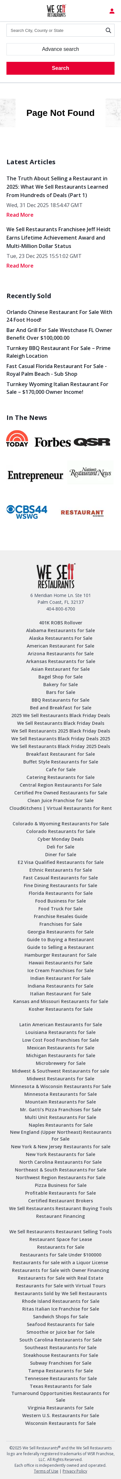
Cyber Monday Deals (60, 839)
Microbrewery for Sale (61, 1063)
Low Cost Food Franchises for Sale (60, 1040)
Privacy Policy (75, 1471)
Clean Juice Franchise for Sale (60, 800)
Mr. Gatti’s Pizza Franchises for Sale (60, 1109)
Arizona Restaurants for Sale (61, 653)
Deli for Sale (60, 847)
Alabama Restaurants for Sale (60, 630)
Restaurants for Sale (60, 1247)
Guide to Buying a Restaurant (60, 939)
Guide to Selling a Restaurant (60, 947)
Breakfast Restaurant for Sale (60, 754)
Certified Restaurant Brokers (60, 1201)
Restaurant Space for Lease (60, 1239)
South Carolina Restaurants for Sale (60, 1340)
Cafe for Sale (61, 769)
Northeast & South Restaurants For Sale (60, 1170)
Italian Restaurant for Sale (60, 994)
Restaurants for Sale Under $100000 (60, 1255)
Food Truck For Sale (60, 908)
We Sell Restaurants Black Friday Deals (60, 723)
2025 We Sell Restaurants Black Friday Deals (60, 715)
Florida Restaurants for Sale (61, 893)
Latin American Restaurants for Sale (60, 1024)
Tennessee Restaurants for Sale (61, 1378)
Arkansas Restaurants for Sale (60, 661)
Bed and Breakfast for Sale (60, 708)
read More (20, 214)
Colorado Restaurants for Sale (60, 831)
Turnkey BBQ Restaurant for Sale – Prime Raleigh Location (58, 352)
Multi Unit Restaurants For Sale (60, 1117)
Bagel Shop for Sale (60, 677)
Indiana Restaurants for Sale (60, 986)
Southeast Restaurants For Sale (60, 1347)
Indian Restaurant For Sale (60, 978)
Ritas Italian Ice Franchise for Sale (60, 1309)
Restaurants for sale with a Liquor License (60, 1262)
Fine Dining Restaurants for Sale (60, 885)
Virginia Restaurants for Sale (61, 1408)
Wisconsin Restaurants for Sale (60, 1423)
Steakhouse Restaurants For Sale (60, 1355)
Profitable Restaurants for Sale (60, 1193)
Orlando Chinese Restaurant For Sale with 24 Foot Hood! (59, 315)
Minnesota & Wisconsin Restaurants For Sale (60, 1086)
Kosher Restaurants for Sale (61, 1009)
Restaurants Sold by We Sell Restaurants (61, 1293)
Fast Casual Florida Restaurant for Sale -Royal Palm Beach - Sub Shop (56, 370)
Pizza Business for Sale (60, 1185)
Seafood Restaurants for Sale (60, 1324)
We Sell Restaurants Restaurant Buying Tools (60, 1208)
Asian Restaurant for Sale (60, 669)
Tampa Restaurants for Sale (60, 1371)
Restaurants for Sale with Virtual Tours (61, 1286)
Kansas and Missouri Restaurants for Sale (60, 1001)
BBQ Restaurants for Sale (60, 700)
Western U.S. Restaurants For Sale (60, 1415)
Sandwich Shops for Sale (60, 1316)
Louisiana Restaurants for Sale (60, 1032)
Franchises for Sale (60, 924)
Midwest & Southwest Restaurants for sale (60, 1071)
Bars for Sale (60, 692)
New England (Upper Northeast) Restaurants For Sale (60, 1135)
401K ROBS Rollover (60, 623)
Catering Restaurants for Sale (60, 777)
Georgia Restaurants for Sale (60, 932)
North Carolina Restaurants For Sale (60, 1162)
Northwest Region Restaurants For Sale (60, 1177)
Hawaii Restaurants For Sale (60, 963)
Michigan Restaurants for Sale (60, 1055)
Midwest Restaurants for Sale (60, 1079)
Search (60, 68)
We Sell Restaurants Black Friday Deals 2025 (60, 738)
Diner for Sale (60, 854)
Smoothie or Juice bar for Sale (60, 1332)
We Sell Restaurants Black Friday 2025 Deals (60, 746)
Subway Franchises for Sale (60, 1363)
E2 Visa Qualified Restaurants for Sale (61, 862)
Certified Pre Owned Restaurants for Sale (60, 793)
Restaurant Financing (60, 1216)
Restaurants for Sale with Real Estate (60, 1278)
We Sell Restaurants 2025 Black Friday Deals (60, 731)
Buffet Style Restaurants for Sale (60, 762)
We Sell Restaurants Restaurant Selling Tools (60, 1231)
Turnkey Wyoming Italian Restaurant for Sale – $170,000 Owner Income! (57, 388)
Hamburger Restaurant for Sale (60, 955)
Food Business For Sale (60, 901)
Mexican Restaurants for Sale (60, 1048)
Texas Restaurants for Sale (61, 1386)
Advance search (60, 49)
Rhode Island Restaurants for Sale (60, 1301)
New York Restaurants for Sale (60, 1154)
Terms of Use (46, 1471)
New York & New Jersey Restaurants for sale (60, 1146)
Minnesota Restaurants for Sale (60, 1094)
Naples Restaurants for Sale (61, 1125)
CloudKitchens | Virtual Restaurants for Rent (60, 808)
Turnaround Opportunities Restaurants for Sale (60, 1396)
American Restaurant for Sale (60, 646)
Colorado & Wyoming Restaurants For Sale (61, 823)
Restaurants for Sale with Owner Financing (60, 1270)
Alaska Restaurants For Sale (60, 638)
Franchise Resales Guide (60, 916)
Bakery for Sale (60, 684)
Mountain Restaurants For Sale (60, 1102)
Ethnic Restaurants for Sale (60, 870)
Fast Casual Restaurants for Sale (60, 878)
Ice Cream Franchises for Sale (60, 970)
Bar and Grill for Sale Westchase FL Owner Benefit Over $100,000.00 (59, 334)
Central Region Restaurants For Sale (61, 785)
